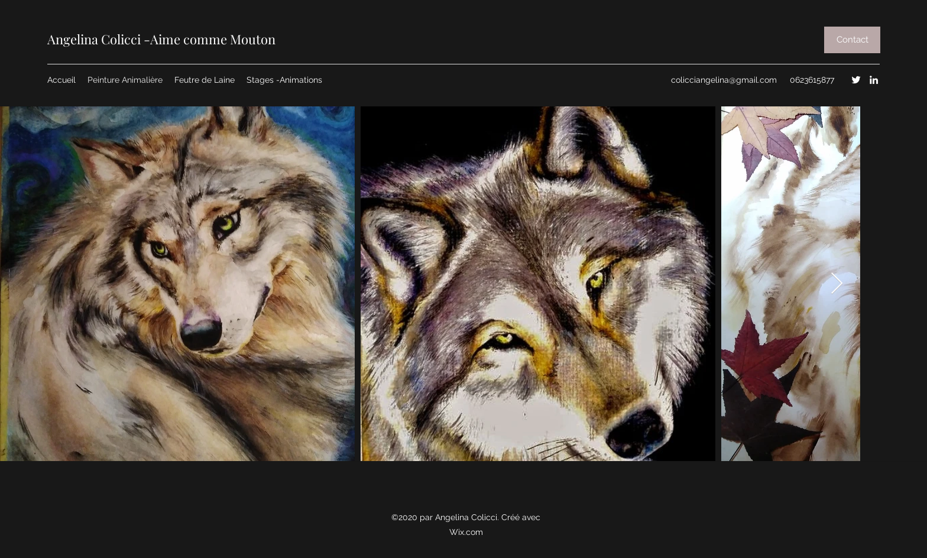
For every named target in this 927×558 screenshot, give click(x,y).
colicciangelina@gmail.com (724, 80)
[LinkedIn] (874, 80)
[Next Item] (837, 284)
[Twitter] (856, 80)
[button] (852, 40)
